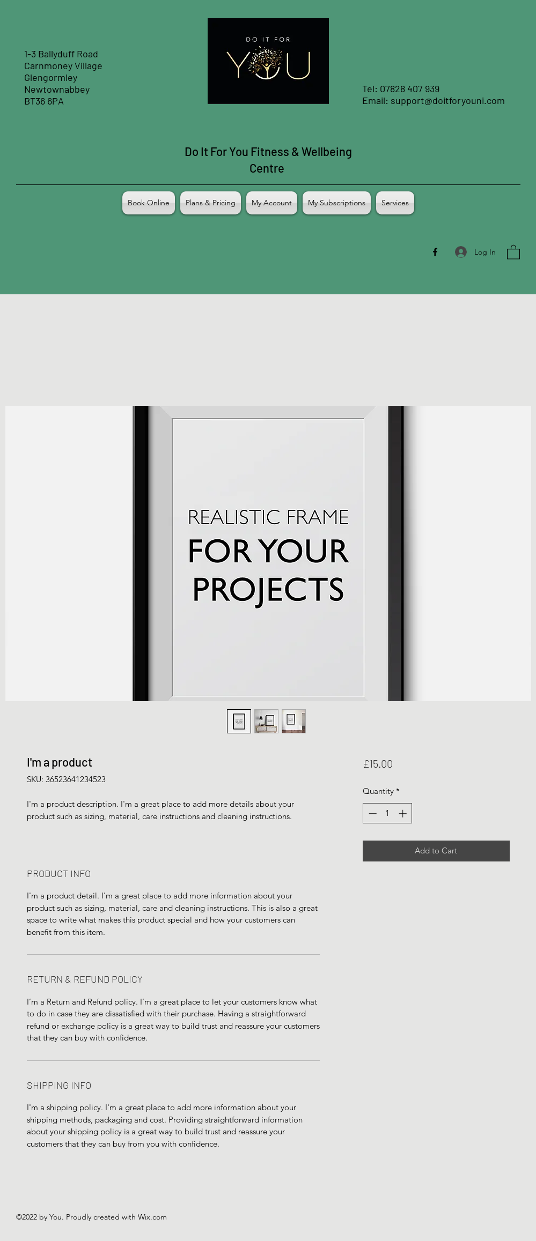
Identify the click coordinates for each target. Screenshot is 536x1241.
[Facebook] (435, 252)
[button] (513, 251)
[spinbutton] (388, 813)
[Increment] (404, 813)
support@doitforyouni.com (448, 100)
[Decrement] (371, 813)
